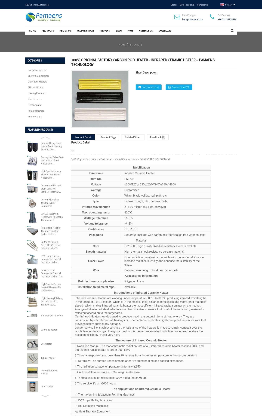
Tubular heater (48, 355)
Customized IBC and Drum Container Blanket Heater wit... (51, 186)
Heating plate (34, 102)
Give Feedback (187, 3)
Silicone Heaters (36, 85)
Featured (134, 42)
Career (174, 3)
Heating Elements (36, 91)
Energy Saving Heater (38, 73)
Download (165, 28)
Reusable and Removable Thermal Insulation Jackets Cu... (52, 271)
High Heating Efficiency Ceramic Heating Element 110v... (52, 299)
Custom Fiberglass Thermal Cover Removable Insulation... (50, 200)
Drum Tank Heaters (37, 79)
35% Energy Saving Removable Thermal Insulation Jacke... (51, 257)
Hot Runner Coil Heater (52, 313)
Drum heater (47, 383)
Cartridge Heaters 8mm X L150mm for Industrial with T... (50, 242)
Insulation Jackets (37, 67)
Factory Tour (85, 28)
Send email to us (150, 84)
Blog (119, 28)
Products (48, 28)
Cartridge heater (49, 327)
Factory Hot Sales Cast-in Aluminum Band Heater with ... (52, 158)
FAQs (130, 28)
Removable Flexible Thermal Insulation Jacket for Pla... (50, 228)
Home (32, 28)
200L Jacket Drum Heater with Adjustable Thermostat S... (52, 214)
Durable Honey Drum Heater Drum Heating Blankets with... (51, 144)
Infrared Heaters (36, 108)
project (105, 28)
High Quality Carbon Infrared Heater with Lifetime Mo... (51, 285)
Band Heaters (35, 96)
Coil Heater (46, 341)
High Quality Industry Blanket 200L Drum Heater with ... (51, 172)
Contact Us (202, 3)
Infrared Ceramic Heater (49, 369)
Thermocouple (35, 114)
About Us (65, 28)
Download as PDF (180, 84)
